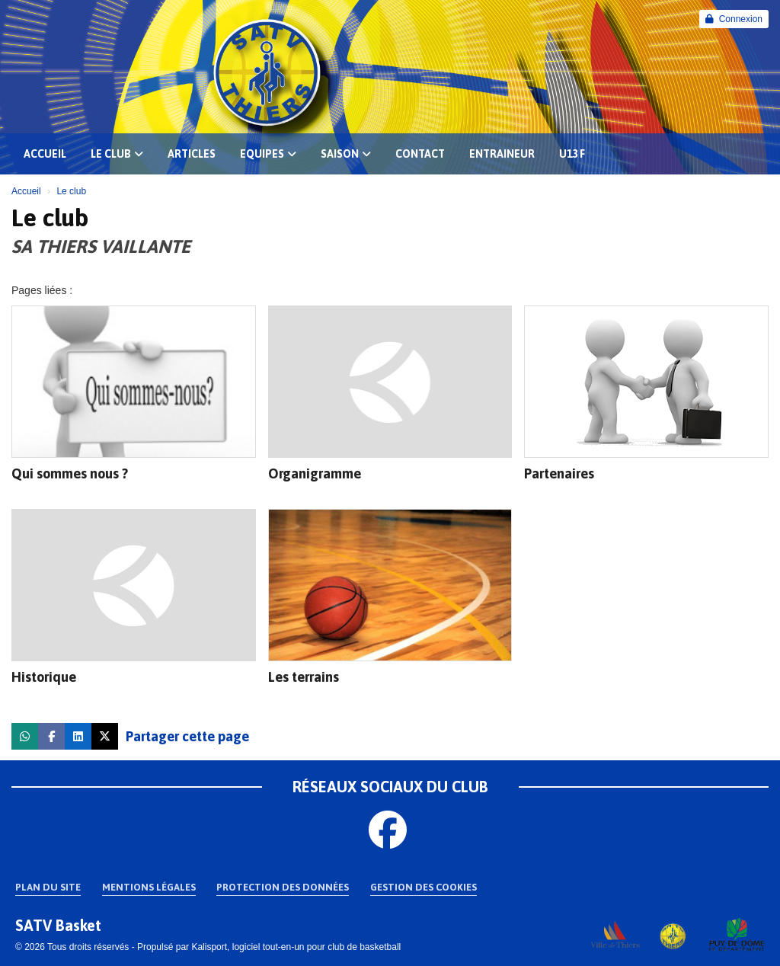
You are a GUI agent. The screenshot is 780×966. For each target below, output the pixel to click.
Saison (346, 154)
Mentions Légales (149, 887)
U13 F (572, 154)
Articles (192, 154)
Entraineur (502, 154)
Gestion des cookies (423, 887)
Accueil (45, 154)
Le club (117, 154)
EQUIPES (268, 154)
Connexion (733, 19)
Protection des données (282, 887)
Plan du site (48, 887)
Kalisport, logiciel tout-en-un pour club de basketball (296, 947)
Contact (420, 154)
